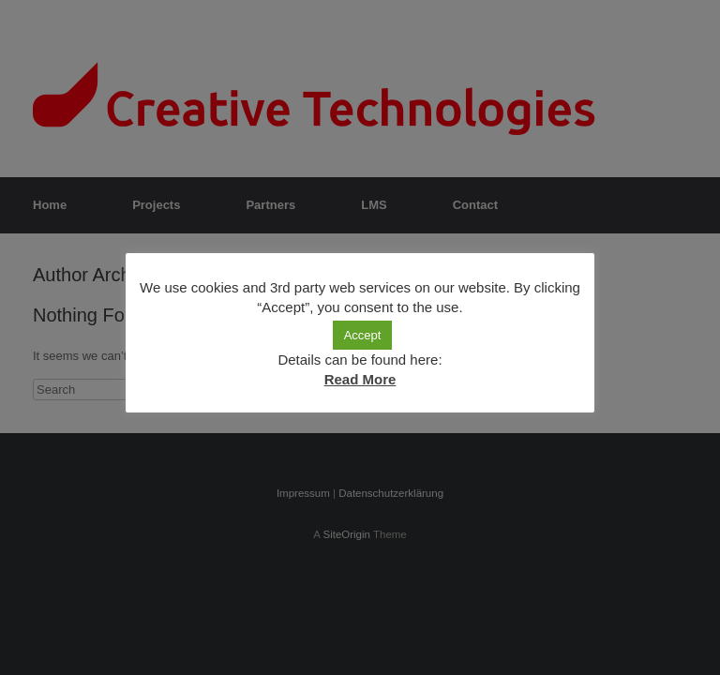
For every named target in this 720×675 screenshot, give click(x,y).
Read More (360, 379)
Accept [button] (363, 335)
